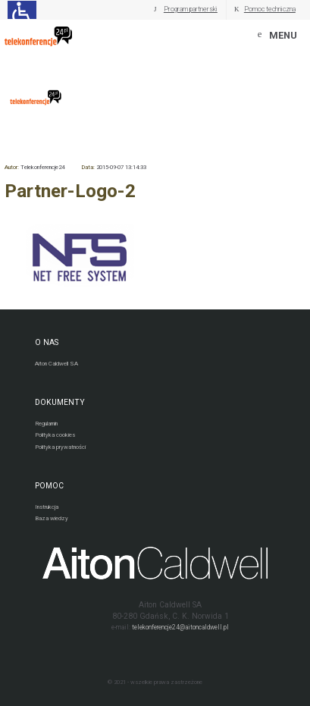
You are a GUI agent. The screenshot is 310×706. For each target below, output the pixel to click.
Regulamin (46, 423)
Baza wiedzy (51, 518)
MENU (283, 35)
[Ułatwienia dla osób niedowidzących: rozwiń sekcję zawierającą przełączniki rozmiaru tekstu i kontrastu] (22, 10)
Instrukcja (46, 507)
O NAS (46, 342)
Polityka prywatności (60, 447)
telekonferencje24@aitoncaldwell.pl (180, 627)
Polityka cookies (55, 434)
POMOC (49, 486)
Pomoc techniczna (270, 9)
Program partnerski (191, 9)
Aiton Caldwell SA (56, 363)
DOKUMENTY (60, 402)
